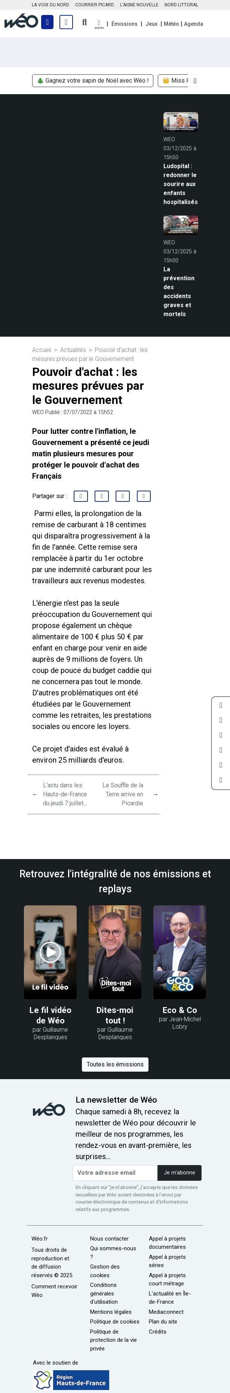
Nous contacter (109, 1238)
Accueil (41, 349)
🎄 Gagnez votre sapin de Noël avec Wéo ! (93, 80)
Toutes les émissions (115, 1064)
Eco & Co (180, 1010)
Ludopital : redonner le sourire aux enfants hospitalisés (180, 184)
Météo (171, 24)
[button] (99, 24)
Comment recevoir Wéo (54, 1290)
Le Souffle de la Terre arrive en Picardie (122, 794)
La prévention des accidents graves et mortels (178, 292)
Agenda (193, 24)
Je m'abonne (179, 1173)
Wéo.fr (39, 1238)
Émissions (124, 24)
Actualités (73, 349)
